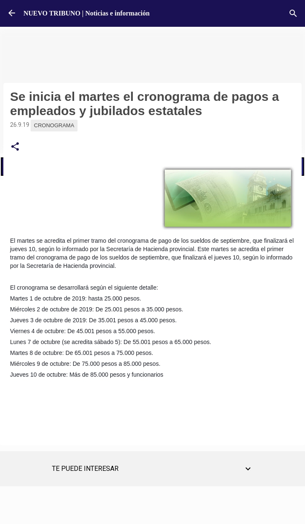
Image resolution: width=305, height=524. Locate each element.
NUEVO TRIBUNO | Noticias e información (86, 13)
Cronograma (54, 125)
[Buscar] (293, 13)
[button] (15, 146)
